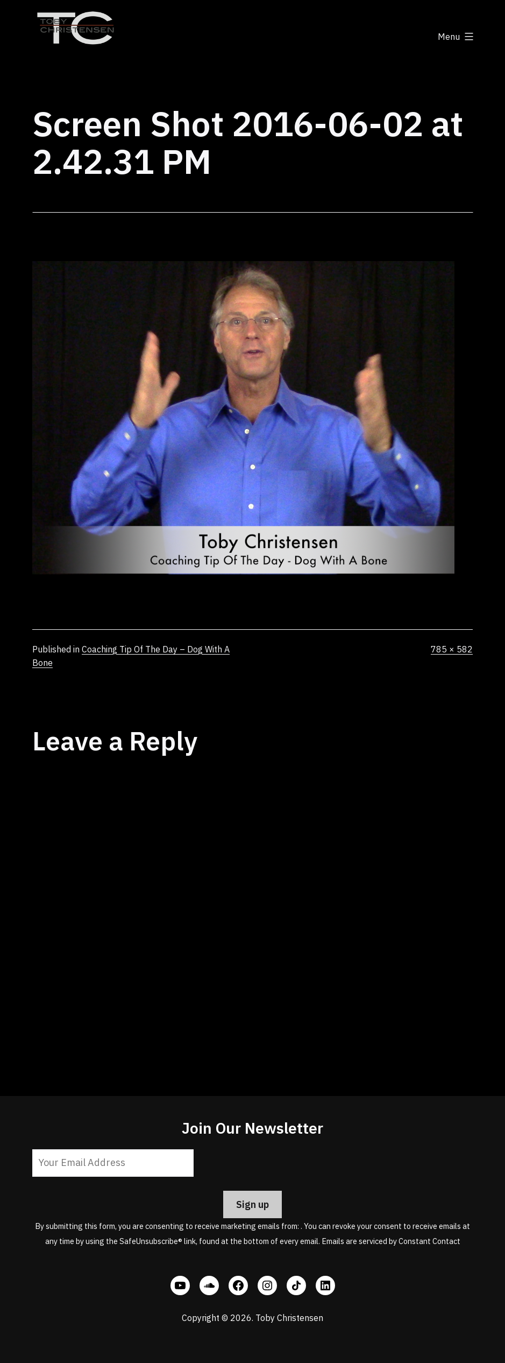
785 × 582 (452, 649)
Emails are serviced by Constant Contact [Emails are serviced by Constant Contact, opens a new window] (391, 1241)
